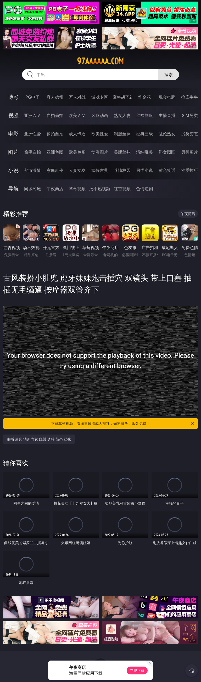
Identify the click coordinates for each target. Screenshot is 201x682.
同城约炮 (32, 188)
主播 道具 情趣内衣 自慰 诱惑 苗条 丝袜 (39, 439)
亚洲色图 (55, 152)
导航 (13, 188)
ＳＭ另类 (189, 115)
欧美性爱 (99, 134)
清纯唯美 (144, 152)
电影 (13, 133)
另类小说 (144, 170)
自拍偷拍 (55, 115)
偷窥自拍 (32, 152)
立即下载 (137, 670)
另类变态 (189, 134)
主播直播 (167, 115)
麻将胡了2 (122, 97)
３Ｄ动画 (99, 115)
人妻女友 (77, 170)
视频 (13, 115)
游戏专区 (99, 97)
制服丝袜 (122, 134)
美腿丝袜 (122, 152)
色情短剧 (144, 188)
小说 (13, 170)
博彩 (13, 96)
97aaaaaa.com (100, 61)
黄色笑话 (167, 170)
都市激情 (32, 170)
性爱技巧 (189, 170)
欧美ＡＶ (77, 115)
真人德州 (55, 97)
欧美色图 (77, 152)
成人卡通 (77, 134)
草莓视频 (77, 188)
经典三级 (144, 134)
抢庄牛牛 (189, 97)
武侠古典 (99, 170)
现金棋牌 (167, 97)
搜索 (168, 74)
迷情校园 (122, 170)
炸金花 (144, 97)
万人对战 (77, 97)
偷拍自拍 (55, 134)
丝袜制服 (144, 115)
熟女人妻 (122, 115)
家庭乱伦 (55, 170)
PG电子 (32, 97)
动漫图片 (99, 152)
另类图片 (189, 152)
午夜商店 (55, 188)
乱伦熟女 (167, 134)
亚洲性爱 (32, 134)
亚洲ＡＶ (32, 115)
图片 (13, 151)
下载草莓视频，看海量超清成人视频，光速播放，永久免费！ (123, 423)
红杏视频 (122, 188)
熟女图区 (167, 152)
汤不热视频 (99, 188)
